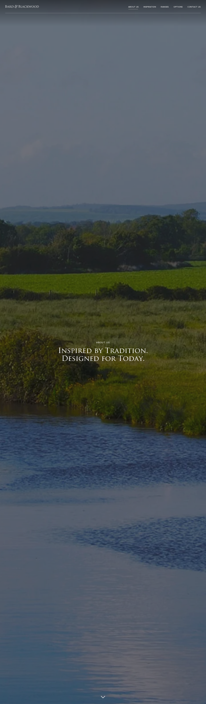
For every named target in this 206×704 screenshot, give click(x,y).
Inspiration (149, 7)
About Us (133, 7)
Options (178, 7)
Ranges (165, 7)
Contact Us (194, 7)
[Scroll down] (103, 697)
